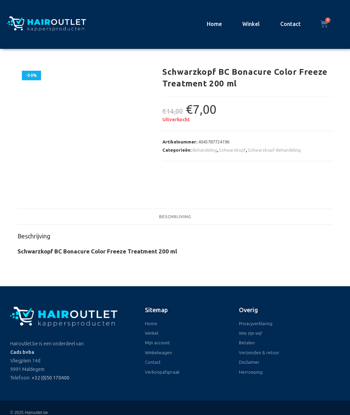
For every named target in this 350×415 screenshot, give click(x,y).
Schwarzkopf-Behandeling (274, 150)
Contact (290, 24)
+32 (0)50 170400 (50, 353)
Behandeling (204, 150)
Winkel (251, 24)
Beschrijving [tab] (175, 191)
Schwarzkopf (232, 150)
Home (214, 24)
